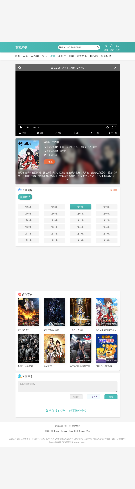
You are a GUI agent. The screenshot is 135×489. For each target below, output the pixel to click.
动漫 (52, 56)
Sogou (82, 431)
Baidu (56, 431)
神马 (88, 431)
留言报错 (106, 56)
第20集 (106, 233)
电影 (25, 56)
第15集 (80, 227)
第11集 (80, 220)
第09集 (28, 220)
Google (64, 431)
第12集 (106, 220)
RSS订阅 (49, 431)
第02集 (54, 207)
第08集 (106, 213)
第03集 (80, 207)
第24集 (106, 240)
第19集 (80, 233)
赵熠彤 (62, 147)
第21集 (28, 240)
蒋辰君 (55, 151)
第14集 (54, 227)
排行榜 (94, 56)
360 (76, 431)
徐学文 (63, 151)
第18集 (54, 233)
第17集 (28, 233)
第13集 (28, 227)
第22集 (54, 240)
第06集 (54, 213)
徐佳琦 (55, 147)
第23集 (80, 240)
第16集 (106, 227)
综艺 (44, 56)
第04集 (106, 207)
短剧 (71, 56)
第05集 (28, 213)
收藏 (49, 162)
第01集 (28, 207)
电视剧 (35, 56)
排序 (113, 190)
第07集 (80, 213)
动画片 (62, 56)
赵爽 (95, 147)
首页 (17, 56)
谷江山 (76, 147)
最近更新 (82, 56)
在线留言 (59, 426)
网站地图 (76, 426)
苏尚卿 (83, 147)
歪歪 (90, 147)
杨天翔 (69, 147)
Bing (71, 431)
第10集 (54, 220)
